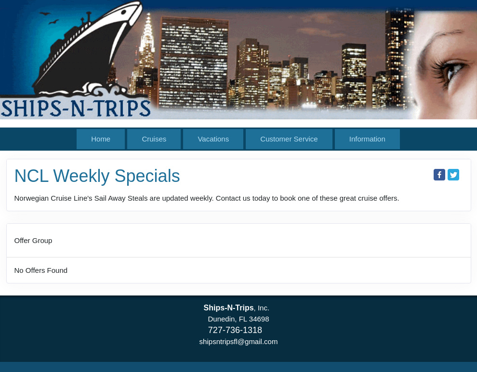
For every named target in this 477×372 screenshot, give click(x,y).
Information (367, 139)
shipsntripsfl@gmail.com (238, 341)
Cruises (154, 139)
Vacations (213, 139)
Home (100, 139)
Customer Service (289, 139)
